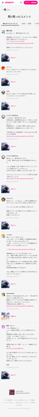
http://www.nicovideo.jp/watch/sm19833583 (20, 136)
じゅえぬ (9, 234)
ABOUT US (19, 405)
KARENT (33, 402)
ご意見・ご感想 (26, 23)
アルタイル (9, 198)
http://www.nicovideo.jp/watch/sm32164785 (20, 43)
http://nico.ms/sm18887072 (15, 348)
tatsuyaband (10, 293)
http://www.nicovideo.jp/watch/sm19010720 (21, 249)
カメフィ (9, 67)
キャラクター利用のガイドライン (21, 400)
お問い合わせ (19, 402)
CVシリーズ (26, 402)
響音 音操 (9, 30)
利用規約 (32, 400)
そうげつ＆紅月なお (12, 115)
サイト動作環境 (8, 400)
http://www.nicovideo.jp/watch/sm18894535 (20, 306)
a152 (7, 91)
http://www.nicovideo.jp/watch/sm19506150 (20, 178)
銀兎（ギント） (10, 325)
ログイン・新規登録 (31, 2)
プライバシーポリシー (9, 402)
